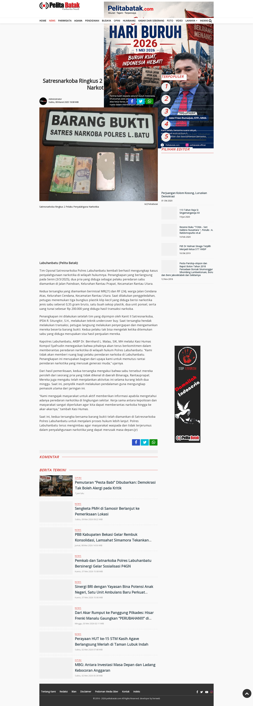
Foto (170, 20)
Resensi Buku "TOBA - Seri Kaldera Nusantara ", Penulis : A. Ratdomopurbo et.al (196, 230)
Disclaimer (85, 691)
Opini (117, 20)
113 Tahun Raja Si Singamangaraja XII (189, 211)
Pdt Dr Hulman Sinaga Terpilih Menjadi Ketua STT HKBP (195, 248)
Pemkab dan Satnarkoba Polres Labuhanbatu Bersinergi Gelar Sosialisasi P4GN (188, 87)
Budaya (106, 20)
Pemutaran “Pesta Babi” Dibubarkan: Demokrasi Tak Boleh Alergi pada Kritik (192, 135)
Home (42, 20)
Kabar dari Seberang (151, 20)
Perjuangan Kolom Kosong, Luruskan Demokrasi (184, 194)
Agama (78, 20)
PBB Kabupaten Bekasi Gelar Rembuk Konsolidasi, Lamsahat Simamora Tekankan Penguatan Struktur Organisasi (112, 540)
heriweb (156, 698)
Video (179, 20)
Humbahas (129, 20)
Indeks (204, 20)
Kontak (125, 691)
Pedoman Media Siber (106, 691)
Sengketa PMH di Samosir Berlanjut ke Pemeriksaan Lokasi (192, 123)
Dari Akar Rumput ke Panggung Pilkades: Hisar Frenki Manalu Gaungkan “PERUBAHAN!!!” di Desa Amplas (114, 618)
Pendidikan (92, 20)
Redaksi (64, 691)
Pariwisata (64, 20)
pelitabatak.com (113, 698)
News (52, 20)
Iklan (73, 691)
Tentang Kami (48, 691)
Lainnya (190, 20)
